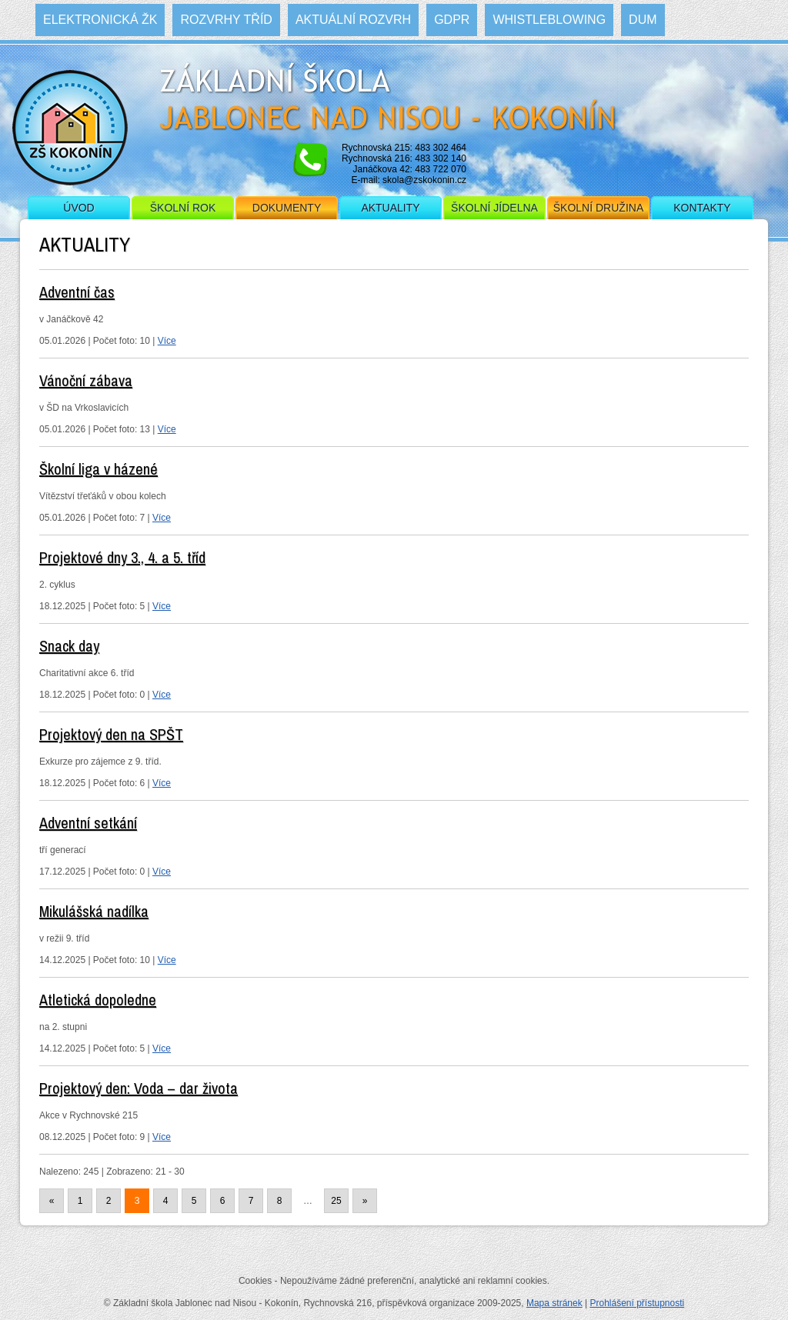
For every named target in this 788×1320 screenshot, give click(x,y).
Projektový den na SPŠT (111, 734)
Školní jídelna (494, 208)
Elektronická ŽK (100, 19)
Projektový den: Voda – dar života (138, 1088)
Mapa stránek (554, 1303)
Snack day (69, 645)
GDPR (451, 19)
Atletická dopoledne (97, 999)
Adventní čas (77, 292)
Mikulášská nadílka (94, 911)
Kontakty (701, 208)
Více (167, 340)
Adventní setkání (88, 822)
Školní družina (598, 208)
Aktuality (390, 208)
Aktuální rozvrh (353, 19)
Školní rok (183, 208)
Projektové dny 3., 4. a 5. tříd (122, 557)
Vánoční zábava (85, 380)
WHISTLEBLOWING (549, 19)
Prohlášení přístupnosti (636, 1303)
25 (336, 1200)
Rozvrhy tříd (226, 19)
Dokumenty (286, 208)
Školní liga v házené (98, 468)
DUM (642, 19)
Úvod (78, 208)
